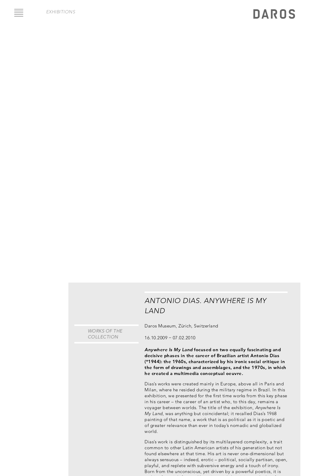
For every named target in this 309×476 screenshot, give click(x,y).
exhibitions (60, 12)
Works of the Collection (105, 334)
